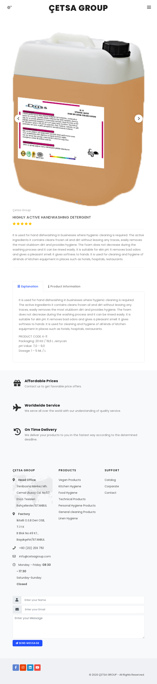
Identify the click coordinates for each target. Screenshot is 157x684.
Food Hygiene (68, 493)
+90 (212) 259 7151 (31, 548)
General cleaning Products (77, 512)
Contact (110, 493)
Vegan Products (70, 480)
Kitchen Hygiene (70, 486)
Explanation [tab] (28, 286)
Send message (27, 643)
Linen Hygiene (68, 518)
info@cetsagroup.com (35, 556)
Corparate (112, 486)
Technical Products (72, 499)
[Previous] (19, 119)
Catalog (110, 480)
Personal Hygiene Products (77, 506)
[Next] (139, 119)
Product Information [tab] (64, 286)
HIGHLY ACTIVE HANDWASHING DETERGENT (52, 217)
